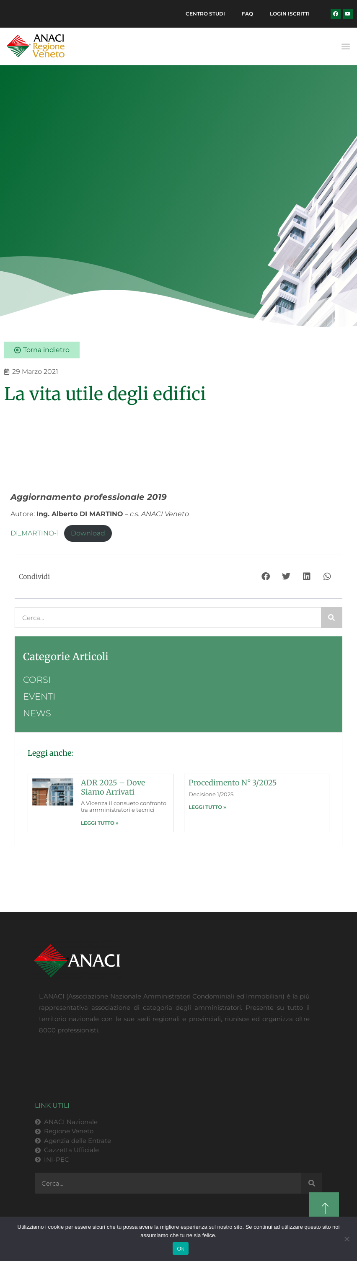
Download (88, 533)
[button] (346, 46)
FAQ (247, 13)
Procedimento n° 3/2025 (233, 782)
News (37, 713)
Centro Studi (205, 13)
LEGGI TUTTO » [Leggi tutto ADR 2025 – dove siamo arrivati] (100, 823)
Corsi (37, 679)
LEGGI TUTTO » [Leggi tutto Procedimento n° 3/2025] (207, 807)
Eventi (39, 696)
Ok (180, 1249)
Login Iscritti (290, 13)
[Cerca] (331, 617)
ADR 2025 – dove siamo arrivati (113, 787)
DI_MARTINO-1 (34, 533)
